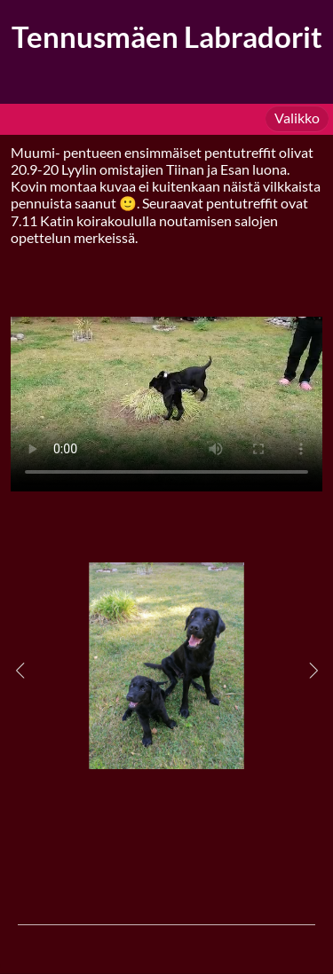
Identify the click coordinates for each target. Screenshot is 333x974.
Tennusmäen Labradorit (167, 37)
